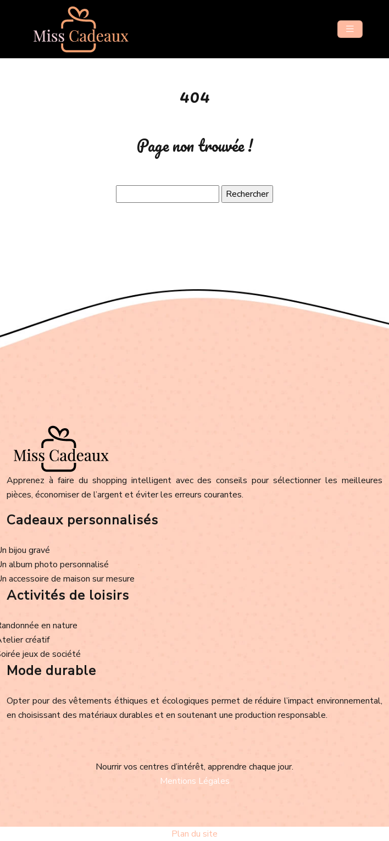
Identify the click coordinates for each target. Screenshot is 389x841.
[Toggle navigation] (350, 29)
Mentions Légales (195, 781)
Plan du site (194, 834)
